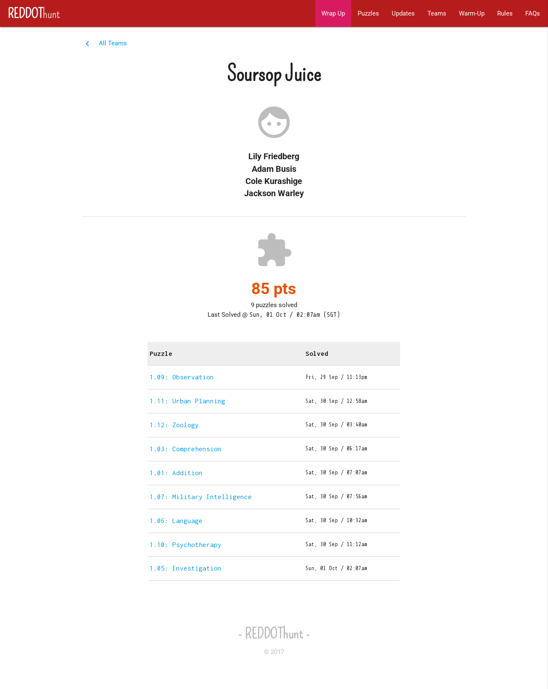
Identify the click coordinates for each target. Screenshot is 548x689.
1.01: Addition (176, 472)
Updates (403, 13)
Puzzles (368, 13)
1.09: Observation (182, 377)
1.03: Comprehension (185, 448)
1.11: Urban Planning (187, 401)
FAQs (532, 13)
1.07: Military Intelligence (201, 496)
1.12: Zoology (174, 425)
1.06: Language (176, 520)
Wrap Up (333, 13)
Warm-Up (472, 13)
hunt (30, 13)
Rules (505, 13)
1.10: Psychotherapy (185, 544)
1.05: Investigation (185, 568)
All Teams (113, 43)
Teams (436, 13)
